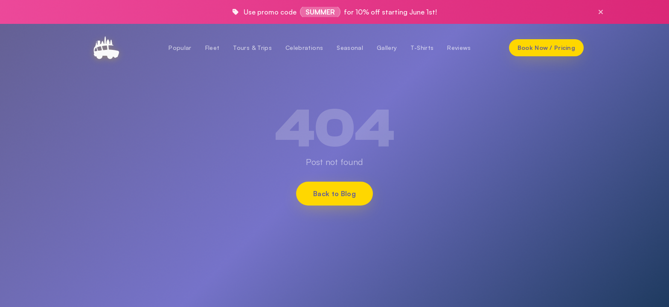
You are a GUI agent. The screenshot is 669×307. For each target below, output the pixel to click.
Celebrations (304, 47)
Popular (180, 47)
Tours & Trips (252, 47)
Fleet (212, 47)
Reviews (459, 47)
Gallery (387, 47)
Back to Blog (334, 193)
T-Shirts (421, 47)
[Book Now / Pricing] (546, 47)
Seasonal (350, 47)
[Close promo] (601, 12)
